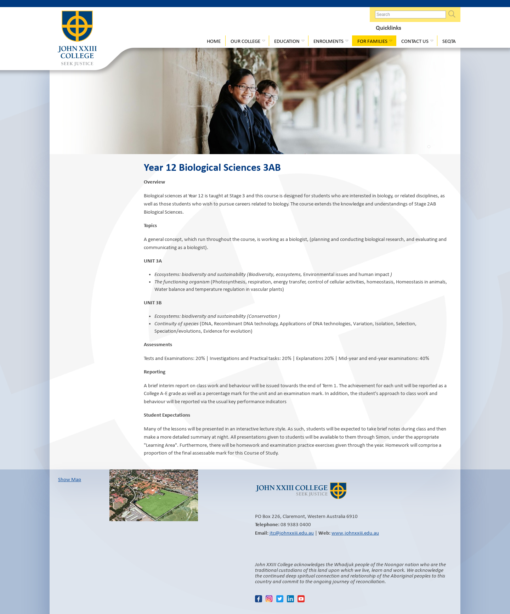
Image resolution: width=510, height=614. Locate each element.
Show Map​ (69, 479)
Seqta (449, 41)
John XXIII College (77, 39)
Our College (245, 41)
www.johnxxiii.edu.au (355, 533)
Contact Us (415, 41)
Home (214, 41)
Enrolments (328, 41)
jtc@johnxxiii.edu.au (292, 533)
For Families (372, 41)
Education (287, 41)
